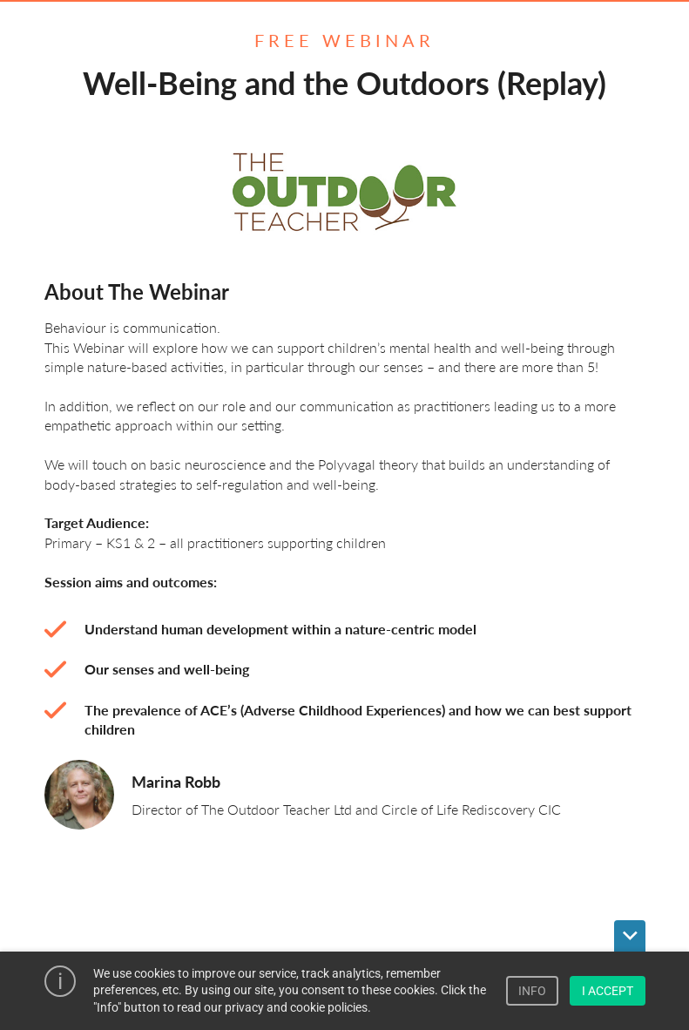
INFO (532, 991)
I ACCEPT (607, 991)
